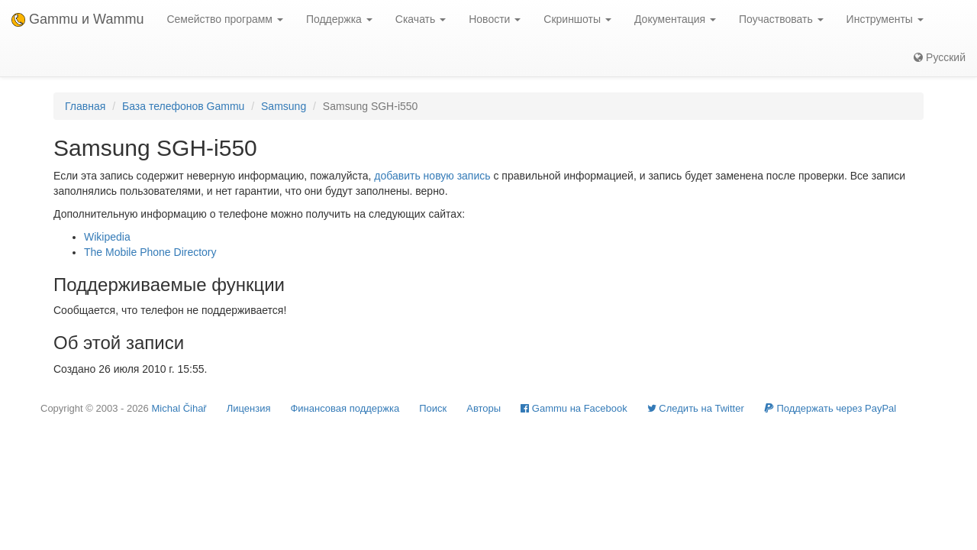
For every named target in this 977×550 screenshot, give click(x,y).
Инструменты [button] (885, 19)
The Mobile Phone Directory (150, 252)
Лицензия (249, 408)
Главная (85, 106)
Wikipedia (107, 237)
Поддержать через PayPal (830, 408)
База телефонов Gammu (183, 106)
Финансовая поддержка (344, 408)
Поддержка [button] (339, 19)
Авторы (483, 408)
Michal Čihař (178, 408)
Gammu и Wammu (77, 19)
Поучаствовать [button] (781, 19)
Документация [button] (675, 19)
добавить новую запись (432, 176)
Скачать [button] (420, 19)
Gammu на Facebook (574, 408)
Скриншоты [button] (577, 19)
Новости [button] (495, 19)
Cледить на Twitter (695, 408)
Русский (940, 57)
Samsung (283, 106)
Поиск (433, 408)
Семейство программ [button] (224, 19)
